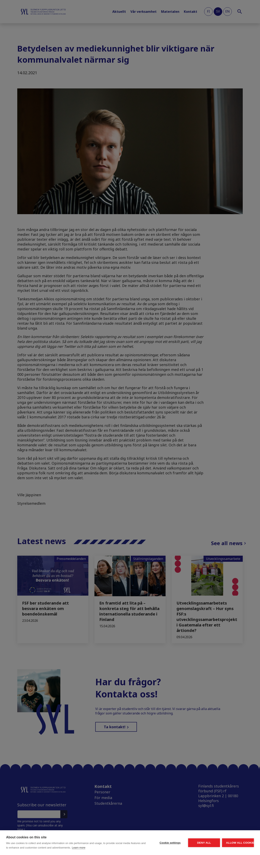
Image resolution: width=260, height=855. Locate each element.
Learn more (37, 847)
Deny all (181, 840)
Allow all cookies (230, 840)
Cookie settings (132, 840)
